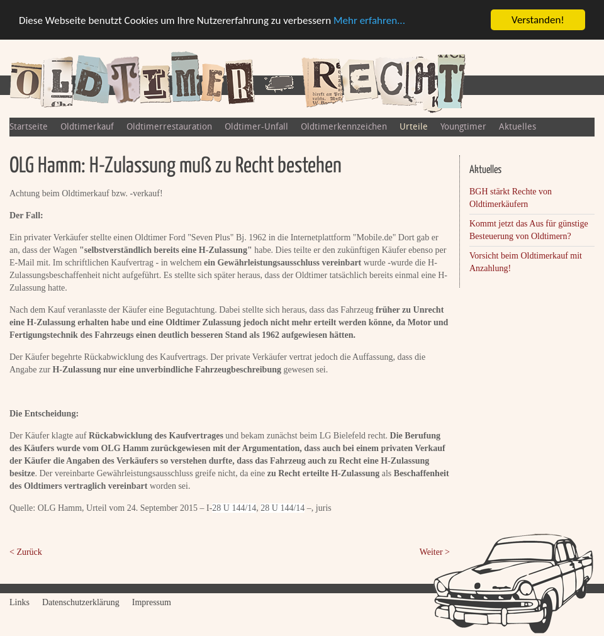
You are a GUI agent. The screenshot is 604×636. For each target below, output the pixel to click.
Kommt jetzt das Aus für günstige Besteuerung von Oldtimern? (528, 230)
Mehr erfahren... (369, 20)
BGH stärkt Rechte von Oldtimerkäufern (510, 198)
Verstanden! (538, 19)
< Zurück (25, 552)
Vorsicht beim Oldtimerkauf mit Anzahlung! (525, 262)
